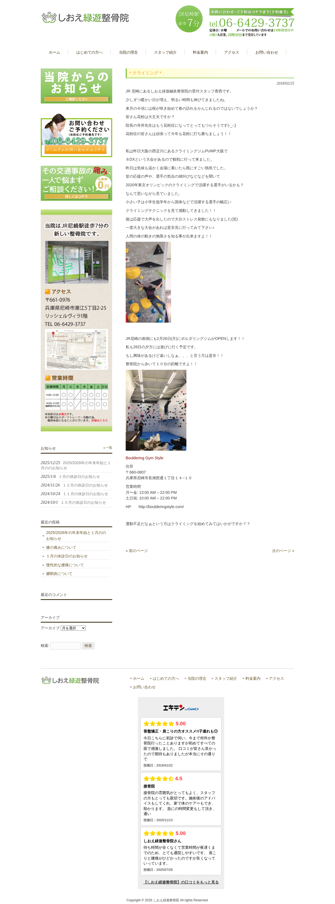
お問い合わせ (144, 687)
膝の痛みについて (61, 547)
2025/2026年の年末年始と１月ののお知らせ (76, 535)
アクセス (276, 679)
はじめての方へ (166, 679)
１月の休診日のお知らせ (67, 556)
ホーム (138, 679)
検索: (45, 645)
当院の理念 (196, 679)
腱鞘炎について (59, 573)
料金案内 (253, 679)
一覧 (109, 447)
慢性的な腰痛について (65, 565)
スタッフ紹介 (225, 679)
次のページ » (283, 550)
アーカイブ (50, 628)
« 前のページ (137, 550)
